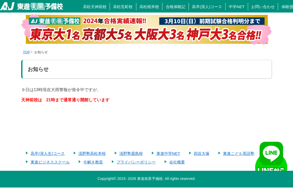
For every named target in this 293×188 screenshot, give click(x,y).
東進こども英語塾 (238, 153)
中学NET (237, 6)
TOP (26, 52)
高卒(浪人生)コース (48, 153)
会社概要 (177, 162)
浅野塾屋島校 (131, 153)
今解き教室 (93, 162)
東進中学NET (168, 153)
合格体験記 (175, 6)
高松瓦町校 (123, 6)
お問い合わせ (263, 6)
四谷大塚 (201, 153)
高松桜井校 (149, 6)
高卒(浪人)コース (207, 6)
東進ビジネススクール (50, 162)
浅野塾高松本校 (92, 153)
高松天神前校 (95, 6)
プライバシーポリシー (136, 162)
